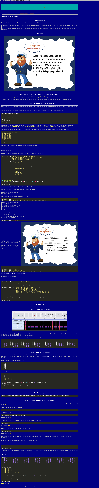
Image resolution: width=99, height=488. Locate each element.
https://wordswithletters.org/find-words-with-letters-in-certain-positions (32, 126)
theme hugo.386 (40, 486)
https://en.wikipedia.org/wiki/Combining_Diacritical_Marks (31, 97)
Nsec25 (32, 13)
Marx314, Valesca (44, 7)
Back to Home (5, 483)
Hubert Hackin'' (6, 0)
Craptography (24, 13)
